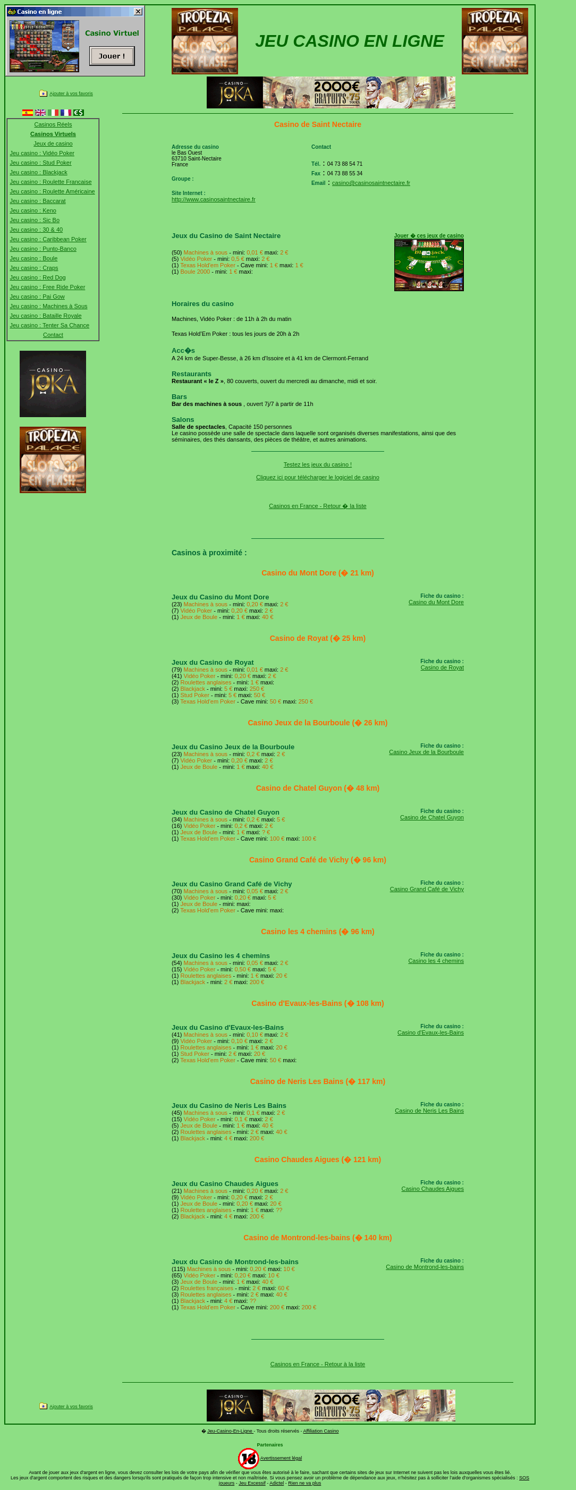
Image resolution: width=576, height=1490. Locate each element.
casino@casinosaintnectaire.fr (371, 183)
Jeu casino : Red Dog (37, 277)
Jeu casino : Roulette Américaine (52, 191)
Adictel (276, 1483)
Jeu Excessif (252, 1483)
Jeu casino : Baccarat (37, 201)
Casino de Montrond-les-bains (425, 1267)
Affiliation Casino (321, 1431)
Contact (53, 335)
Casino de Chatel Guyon (432, 817)
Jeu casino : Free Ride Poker (47, 287)
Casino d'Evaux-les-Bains (430, 1032)
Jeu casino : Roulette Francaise (50, 182)
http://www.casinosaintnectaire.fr (214, 199)
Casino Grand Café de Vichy (427, 889)
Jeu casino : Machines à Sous (48, 306)
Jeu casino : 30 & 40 (36, 229)
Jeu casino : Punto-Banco (43, 248)
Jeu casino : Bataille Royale (45, 315)
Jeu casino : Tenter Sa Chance (49, 325)
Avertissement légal (281, 1458)
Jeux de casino (52, 143)
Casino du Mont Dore (436, 602)
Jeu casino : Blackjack (38, 172)
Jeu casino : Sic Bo (35, 220)
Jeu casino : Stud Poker (40, 162)
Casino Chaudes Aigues (433, 1189)
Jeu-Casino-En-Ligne (230, 1431)
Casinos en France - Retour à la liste (318, 1364)
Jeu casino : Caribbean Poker (48, 239)
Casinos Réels (53, 124)
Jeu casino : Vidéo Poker (42, 153)
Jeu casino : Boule (33, 258)
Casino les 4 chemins (436, 961)
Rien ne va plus (304, 1483)
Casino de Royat (442, 667)
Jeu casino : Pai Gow (37, 296)
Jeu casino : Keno (33, 210)
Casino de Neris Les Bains (429, 1110)
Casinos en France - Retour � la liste (317, 506)
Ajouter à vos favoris (71, 93)
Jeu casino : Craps (34, 268)
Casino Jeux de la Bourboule (426, 752)
